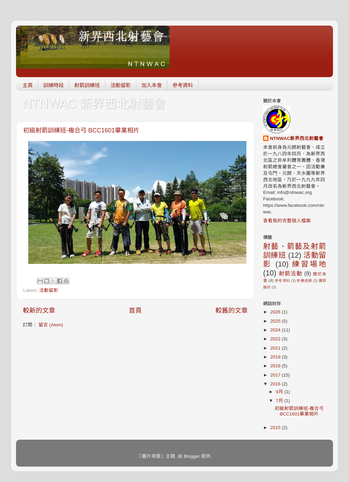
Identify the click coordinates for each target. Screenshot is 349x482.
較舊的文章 (231, 310)
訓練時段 (53, 85)
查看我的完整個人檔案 (287, 220)
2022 (276, 338)
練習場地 (309, 264)
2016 (276, 383)
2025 (276, 321)
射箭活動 (290, 273)
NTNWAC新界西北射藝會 (296, 138)
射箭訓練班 (87, 85)
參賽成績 (304, 281)
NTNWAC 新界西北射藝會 (94, 104)
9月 (280, 391)
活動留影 (120, 85)
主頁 (27, 85)
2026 (276, 311)
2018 (276, 365)
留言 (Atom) (51, 324)
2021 (276, 348)
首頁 (135, 310)
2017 (276, 375)
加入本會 (151, 85)
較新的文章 (39, 310)
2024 (276, 329)
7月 (280, 400)
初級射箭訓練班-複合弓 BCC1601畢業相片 (81, 130)
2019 (276, 356)
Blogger (192, 456)
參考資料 (182, 85)
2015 (276, 427)
